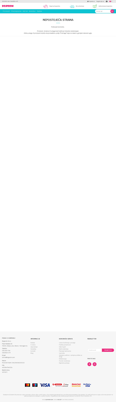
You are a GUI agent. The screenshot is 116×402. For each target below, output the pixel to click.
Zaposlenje (34, 347)
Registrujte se (100, 1)
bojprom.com (49, 399)
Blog (32, 353)
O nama (33, 345)
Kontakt (33, 351)
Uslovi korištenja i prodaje (67, 342)
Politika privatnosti (65, 345)
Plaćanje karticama (65, 351)
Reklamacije (63, 359)
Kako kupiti (62, 347)
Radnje (33, 342)
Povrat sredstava (64, 361)
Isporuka (62, 353)
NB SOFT (59, 399)
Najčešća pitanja (64, 363)
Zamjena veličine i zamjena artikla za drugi (70, 356)
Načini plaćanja (63, 349)
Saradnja (33, 349)
